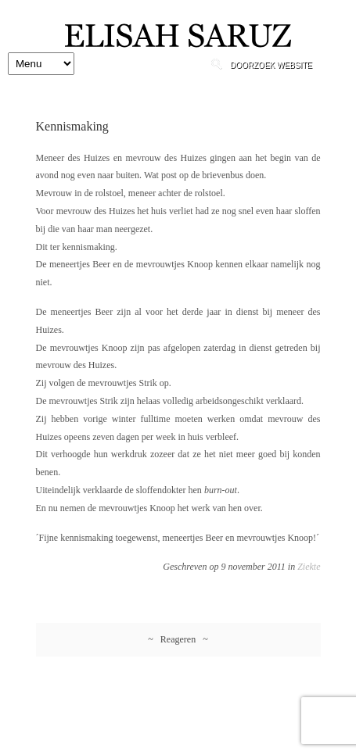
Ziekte (308, 566)
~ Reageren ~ (177, 639)
